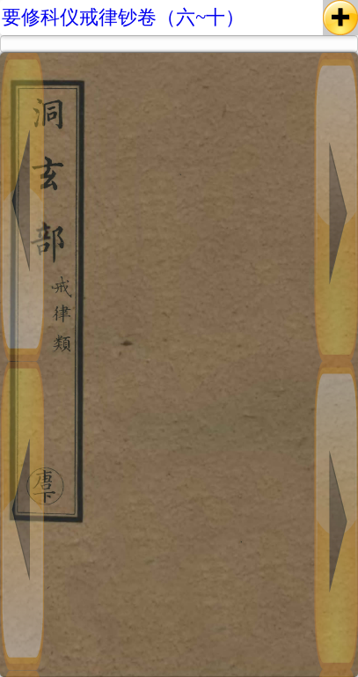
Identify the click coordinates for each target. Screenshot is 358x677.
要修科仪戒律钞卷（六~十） (123, 17)
